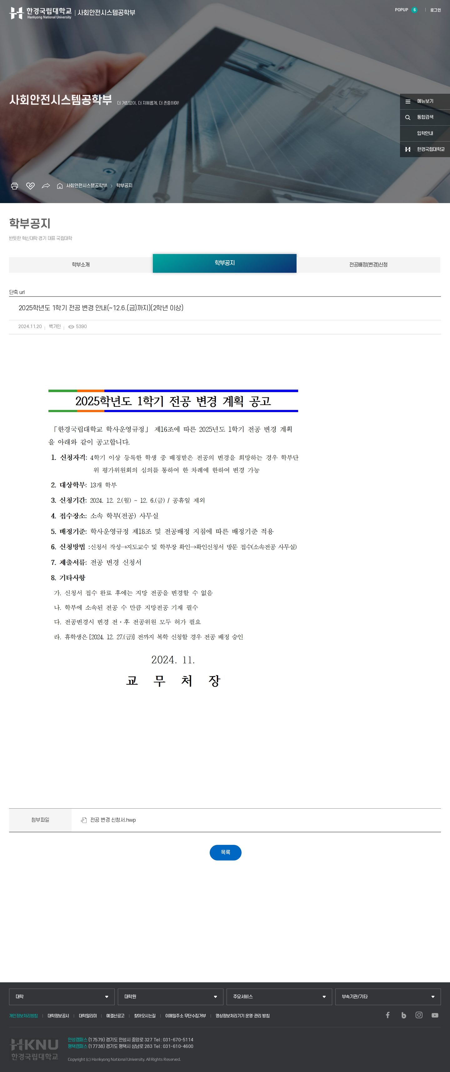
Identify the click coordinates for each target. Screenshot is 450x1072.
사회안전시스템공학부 (86, 185)
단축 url (17, 292)
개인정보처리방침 (23, 1016)
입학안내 (425, 133)
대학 (19, 997)
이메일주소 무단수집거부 (185, 1016)
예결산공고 (115, 1016)
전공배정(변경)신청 (368, 265)
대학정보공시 (58, 1016)
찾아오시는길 (145, 1016)
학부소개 (80, 265)
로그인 (435, 10)
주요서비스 (243, 997)
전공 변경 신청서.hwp (113, 820)
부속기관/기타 (355, 997)
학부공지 (124, 185)
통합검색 (425, 117)
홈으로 (60, 186)
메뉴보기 (425, 101)
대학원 (130, 997)
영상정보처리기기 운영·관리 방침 (243, 1016)
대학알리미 (88, 1016)
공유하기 (46, 186)
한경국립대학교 (431, 149)
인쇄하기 (14, 186)
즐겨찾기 (30, 186)
